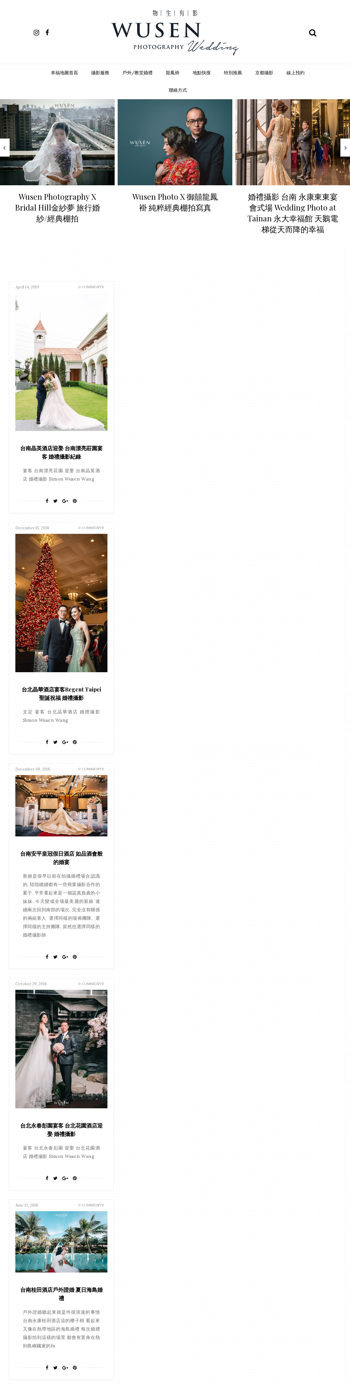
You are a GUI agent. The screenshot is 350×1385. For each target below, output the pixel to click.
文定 (181, 1090)
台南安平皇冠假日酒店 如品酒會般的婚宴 (283, 383)
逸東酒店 (160, 1338)
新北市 (162, 1259)
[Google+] (65, 518)
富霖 (160, 1169)
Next (199, 971)
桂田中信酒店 (146, 1180)
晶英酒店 (143, 1146)
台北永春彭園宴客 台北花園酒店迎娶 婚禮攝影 (283, 655)
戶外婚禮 (143, 1259)
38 (181, 971)
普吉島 (191, 1135)
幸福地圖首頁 (64, 72)
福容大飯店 (198, 1180)
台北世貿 (171, 1203)
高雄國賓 (179, 1360)
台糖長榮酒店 (146, 1135)
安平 (153, 1102)
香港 (168, 1113)
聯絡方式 (178, 90)
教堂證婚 (185, 1102)
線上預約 (296, 72)
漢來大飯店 (173, 1180)
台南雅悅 (143, 1214)
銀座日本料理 (146, 1349)
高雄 (153, 1090)
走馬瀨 (141, 1338)
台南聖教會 (145, 1158)
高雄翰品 (200, 1360)
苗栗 (193, 1327)
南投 (189, 1146)
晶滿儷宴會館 (146, 1281)
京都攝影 (264, 72)
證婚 (203, 1124)
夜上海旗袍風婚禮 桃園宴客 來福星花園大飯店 (172, 709)
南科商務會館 (146, 1203)
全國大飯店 (170, 1192)
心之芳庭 (175, 1248)
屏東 (167, 1102)
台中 (139, 1102)
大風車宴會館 (146, 1237)
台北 (167, 1090)
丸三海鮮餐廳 (146, 1124)
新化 (199, 1169)
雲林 (174, 1146)
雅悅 (168, 1349)
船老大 (177, 1327)
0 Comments (91, 295)
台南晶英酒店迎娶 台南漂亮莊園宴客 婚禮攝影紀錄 (61, 464)
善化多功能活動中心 (152, 1225)
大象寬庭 (143, 1169)
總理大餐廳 (187, 1315)
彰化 (182, 1113)
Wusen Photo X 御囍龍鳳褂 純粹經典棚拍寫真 (175, 202)
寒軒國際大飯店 (148, 1248)
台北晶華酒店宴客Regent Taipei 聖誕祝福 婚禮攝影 (172, 464)
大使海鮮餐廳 (171, 1158)
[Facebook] (47, 518)
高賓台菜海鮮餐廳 (150, 1360)
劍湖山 (191, 1192)
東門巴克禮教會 (148, 1293)
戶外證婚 (171, 1135)
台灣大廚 (164, 1214)
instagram (194, 1038)
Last (220, 971)
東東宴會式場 (146, 1113)
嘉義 (196, 1090)
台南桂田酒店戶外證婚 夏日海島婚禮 (61, 632)
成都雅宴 (196, 1248)
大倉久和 (196, 1225)
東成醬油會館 (175, 1281)
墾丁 (178, 1225)
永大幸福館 (145, 1304)
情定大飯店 (180, 1169)
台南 (139, 1090)
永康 (164, 1304)
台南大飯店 (195, 1203)
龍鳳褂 (172, 72)
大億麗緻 (196, 1158)
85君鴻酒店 (145, 1192)
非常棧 (183, 1349)
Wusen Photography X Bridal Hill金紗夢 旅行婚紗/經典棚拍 (57, 207)
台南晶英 (171, 1124)
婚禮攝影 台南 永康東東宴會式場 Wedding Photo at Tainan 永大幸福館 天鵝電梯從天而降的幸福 (292, 212)
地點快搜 (202, 72)
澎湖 (189, 1124)
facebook (155, 1038)
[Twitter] (55, 518)
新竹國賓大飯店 (148, 1270)
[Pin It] (75, 518)
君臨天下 (185, 1214)
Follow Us (175, 1007)
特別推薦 (233, 72)
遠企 (178, 1338)
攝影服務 (100, 72)
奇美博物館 (173, 1237)
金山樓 (194, 1338)
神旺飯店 (164, 1315)
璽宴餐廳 (143, 1315)
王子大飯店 (184, 1304)
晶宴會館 (175, 1270)
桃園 (160, 1146)
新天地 (180, 1259)
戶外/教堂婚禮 (137, 72)
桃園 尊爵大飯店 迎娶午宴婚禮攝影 (283, 896)
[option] (57, 168)
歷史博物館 (177, 1293)
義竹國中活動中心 (150, 1327)
